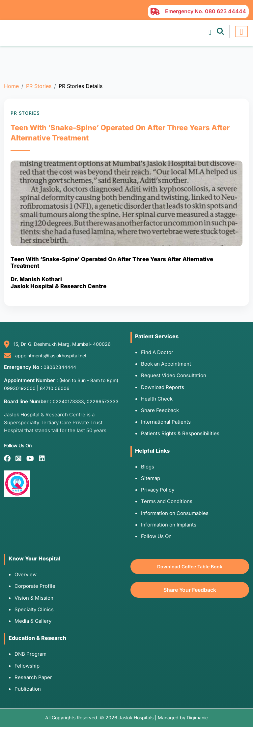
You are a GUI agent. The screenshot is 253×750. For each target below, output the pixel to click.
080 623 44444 (225, 11)
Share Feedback (160, 410)
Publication (27, 689)
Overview (25, 574)
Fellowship (27, 666)
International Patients (166, 422)
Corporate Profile (34, 586)
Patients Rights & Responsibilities (180, 433)
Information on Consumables (175, 513)
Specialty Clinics (34, 609)
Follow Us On (156, 536)
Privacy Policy (157, 490)
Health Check (157, 399)
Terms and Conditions (166, 501)
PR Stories (38, 86)
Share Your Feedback (189, 589)
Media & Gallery (32, 621)
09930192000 (20, 388)
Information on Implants (168, 525)
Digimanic (197, 717)
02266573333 (103, 401)
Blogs (147, 467)
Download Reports (162, 387)
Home (11, 86)
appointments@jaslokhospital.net (51, 355)
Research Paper (33, 677)
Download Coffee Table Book (189, 566)
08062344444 (59, 367)
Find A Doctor (157, 352)
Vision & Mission (33, 598)
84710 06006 (55, 388)
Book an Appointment (166, 364)
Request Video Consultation (173, 375)
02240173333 (68, 401)
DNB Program (30, 654)
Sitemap (150, 478)
